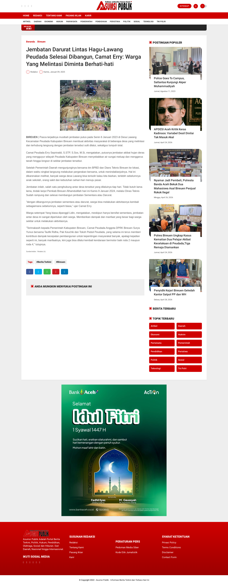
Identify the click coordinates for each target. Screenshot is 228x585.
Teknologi (148, 21)
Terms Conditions (171, 547)
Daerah (37, 21)
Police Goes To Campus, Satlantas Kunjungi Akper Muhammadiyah (170, 82)
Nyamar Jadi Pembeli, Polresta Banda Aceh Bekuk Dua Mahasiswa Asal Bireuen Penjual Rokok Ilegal (175, 186)
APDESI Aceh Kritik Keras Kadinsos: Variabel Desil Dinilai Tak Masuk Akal (174, 133)
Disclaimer (167, 552)
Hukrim (181, 334)
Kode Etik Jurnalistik (126, 552)
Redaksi (37, 15)
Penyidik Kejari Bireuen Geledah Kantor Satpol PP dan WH (174, 292)
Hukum (59, 21)
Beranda (30, 41)
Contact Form (169, 557)
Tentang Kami (54, 15)
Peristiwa (115, 21)
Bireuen (41, 41)
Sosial (137, 21)
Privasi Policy (169, 542)
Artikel (27, 21)
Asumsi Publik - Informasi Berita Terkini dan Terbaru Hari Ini (122, 580)
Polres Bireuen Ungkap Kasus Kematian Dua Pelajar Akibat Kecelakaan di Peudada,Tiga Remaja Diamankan (172, 241)
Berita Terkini (44, 262)
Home (26, 15)
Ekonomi (48, 21)
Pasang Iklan (73, 15)
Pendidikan (101, 21)
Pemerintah (86, 21)
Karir (88, 15)
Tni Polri (161, 21)
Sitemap (184, 6)
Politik (126, 21)
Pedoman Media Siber (127, 547)
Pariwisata (71, 21)
